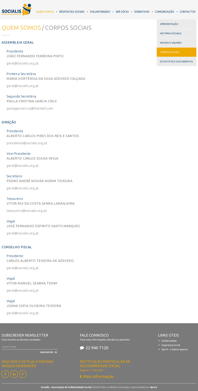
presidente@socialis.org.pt (27, 143)
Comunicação (164, 11)
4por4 (153, 387)
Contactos (188, 11)
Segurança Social (170, 345)
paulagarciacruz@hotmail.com (30, 108)
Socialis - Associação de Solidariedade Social (17, 10)
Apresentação (169, 24)
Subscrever (46, 352)
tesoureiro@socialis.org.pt (27, 211)
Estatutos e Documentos (176, 61)
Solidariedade (169, 340)
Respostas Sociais (71, 11)
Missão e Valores (171, 42)
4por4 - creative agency (174, 349)
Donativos (141, 11)
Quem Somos (45, 11)
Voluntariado (100, 11)
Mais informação (98, 376)
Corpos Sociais (169, 52)
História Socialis (171, 33)
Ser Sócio (122, 11)
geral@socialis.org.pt (23, 63)
